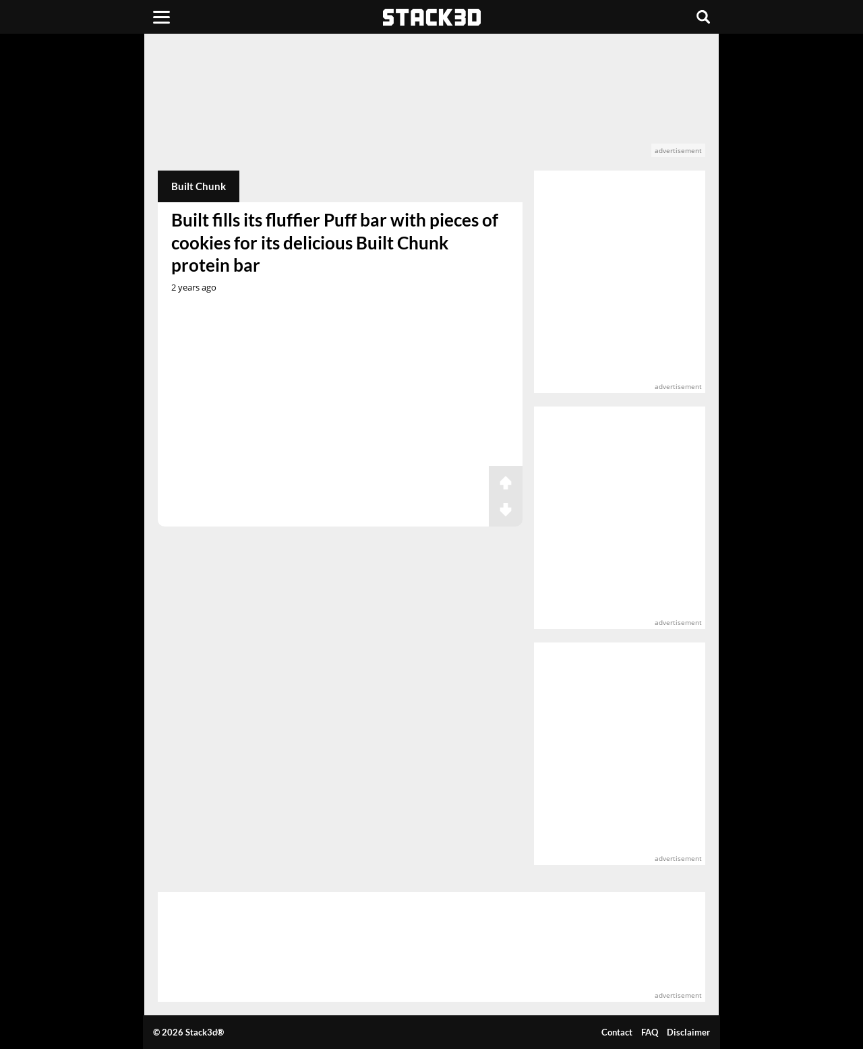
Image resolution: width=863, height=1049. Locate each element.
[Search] (703, 17)
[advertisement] (432, 102)
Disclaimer (688, 1032)
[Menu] (161, 17)
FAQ (649, 1032)
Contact (616, 1032)
